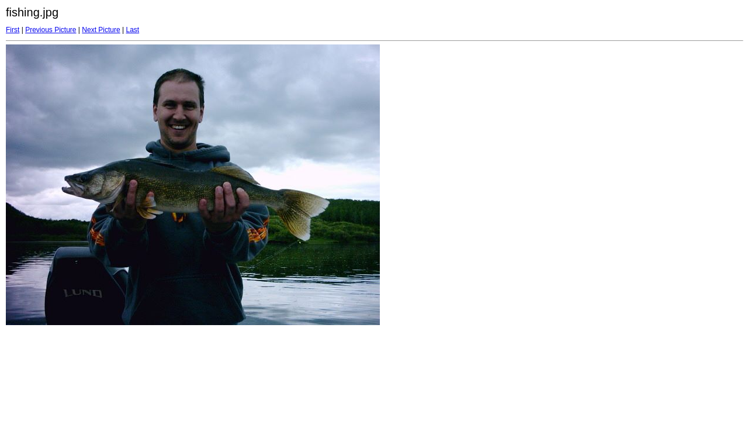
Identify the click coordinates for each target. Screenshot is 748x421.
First (12, 30)
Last (132, 30)
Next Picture (101, 30)
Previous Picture (50, 30)
